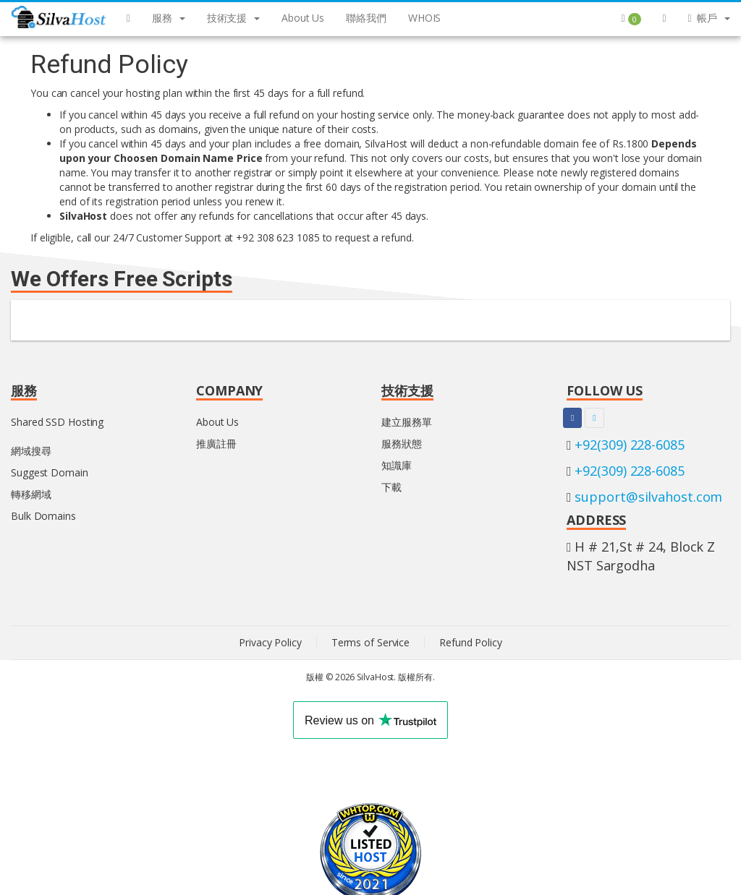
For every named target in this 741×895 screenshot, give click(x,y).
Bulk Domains (43, 516)
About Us (217, 422)
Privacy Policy (270, 642)
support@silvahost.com (648, 496)
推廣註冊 (216, 443)
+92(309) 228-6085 (629, 444)
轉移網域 (31, 494)
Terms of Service (370, 642)
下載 (391, 487)
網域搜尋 (31, 451)
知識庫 (396, 465)
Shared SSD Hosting (57, 422)
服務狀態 (401, 443)
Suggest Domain (49, 472)
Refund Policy (470, 642)
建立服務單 (406, 422)
